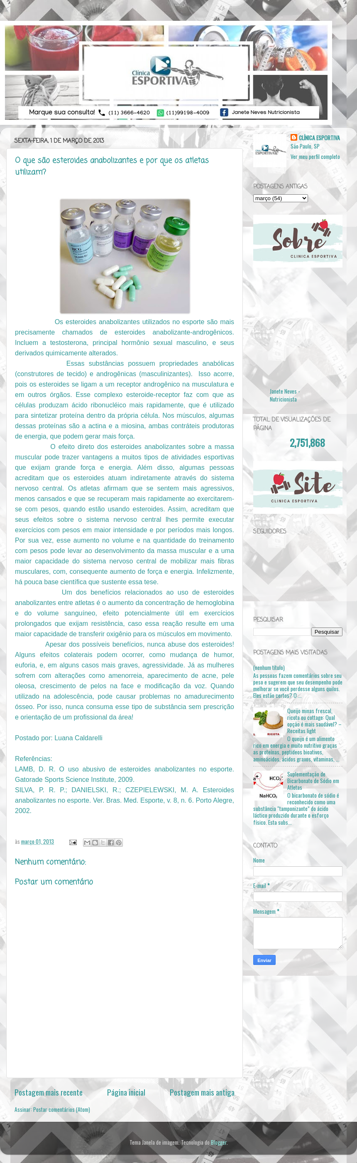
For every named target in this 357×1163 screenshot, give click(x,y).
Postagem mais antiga (202, 1092)
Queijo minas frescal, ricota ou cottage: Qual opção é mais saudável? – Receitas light (314, 721)
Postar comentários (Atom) (61, 1109)
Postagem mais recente (49, 1092)
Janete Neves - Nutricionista (285, 395)
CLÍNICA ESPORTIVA (319, 138)
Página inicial (126, 1092)
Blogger (219, 1142)
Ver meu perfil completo (315, 156)
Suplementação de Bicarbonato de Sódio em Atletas (313, 780)
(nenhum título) (269, 667)
